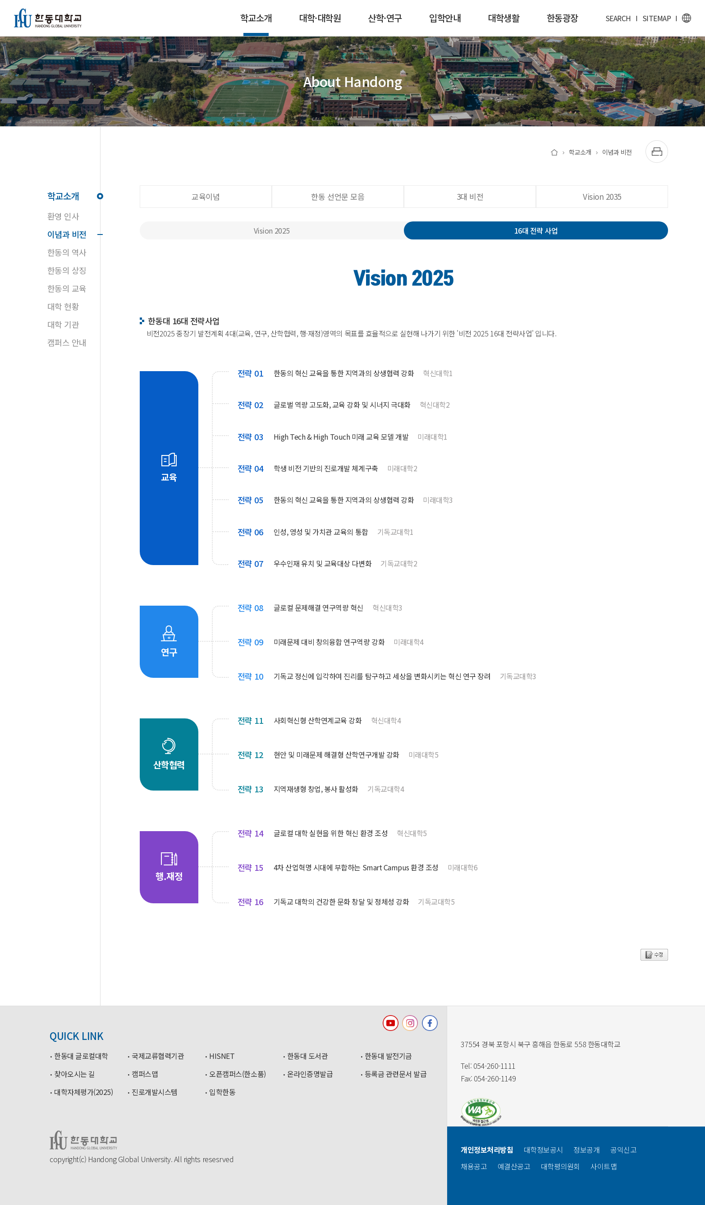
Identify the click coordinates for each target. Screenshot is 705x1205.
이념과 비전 (73, 234)
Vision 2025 (272, 230)
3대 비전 (470, 196)
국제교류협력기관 (158, 1056)
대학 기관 (63, 324)
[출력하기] (656, 151)
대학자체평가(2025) (83, 1092)
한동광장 (562, 17)
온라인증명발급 (310, 1074)
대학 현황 (63, 306)
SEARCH (618, 18)
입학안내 (445, 17)
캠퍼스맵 (145, 1074)
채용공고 (474, 1166)
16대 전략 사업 (536, 230)
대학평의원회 (560, 1166)
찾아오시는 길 (74, 1074)
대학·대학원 (320, 17)
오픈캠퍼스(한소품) (237, 1074)
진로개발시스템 (155, 1092)
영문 (686, 18)
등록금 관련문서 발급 (396, 1074)
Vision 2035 (602, 196)
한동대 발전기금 (388, 1056)
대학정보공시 (543, 1149)
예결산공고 (514, 1166)
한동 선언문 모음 (337, 196)
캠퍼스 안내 (67, 342)
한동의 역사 (67, 252)
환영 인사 (63, 216)
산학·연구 (385, 17)
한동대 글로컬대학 (81, 1056)
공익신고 (623, 1149)
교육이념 (206, 196)
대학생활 (503, 17)
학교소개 (256, 23)
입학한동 (222, 1092)
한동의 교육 (67, 288)
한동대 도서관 (307, 1056)
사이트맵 (604, 1166)
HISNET (221, 1056)
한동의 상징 (67, 270)
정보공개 (586, 1149)
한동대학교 (48, 18)
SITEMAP (656, 18)
